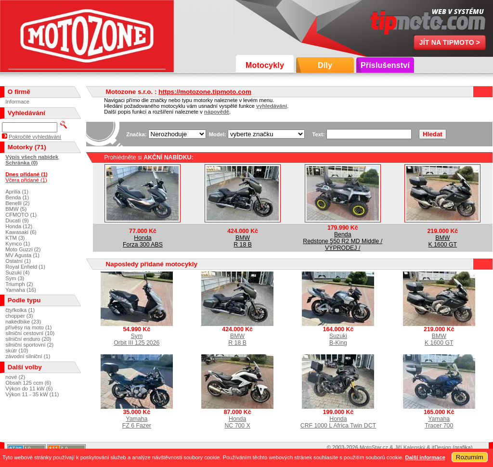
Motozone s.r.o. (87, 36)
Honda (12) (18, 226)
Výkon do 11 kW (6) (28, 388)
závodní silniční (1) (27, 356)
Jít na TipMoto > (449, 42)
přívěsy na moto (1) (28, 327)
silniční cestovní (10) (29, 333)
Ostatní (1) (18, 261)
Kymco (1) (17, 243)
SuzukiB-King (338, 339)
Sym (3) (14, 278)
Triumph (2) (19, 284)
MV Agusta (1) (22, 255)
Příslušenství (385, 65)
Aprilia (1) (16, 192)
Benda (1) (17, 197)
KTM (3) (15, 238)
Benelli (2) (17, 203)
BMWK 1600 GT (442, 241)
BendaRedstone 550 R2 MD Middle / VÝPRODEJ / (342, 241)
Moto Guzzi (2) (22, 249)
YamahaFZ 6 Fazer (136, 422)
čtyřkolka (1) (20, 310)
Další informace (425, 457)
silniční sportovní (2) (29, 345)
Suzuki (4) (17, 272)
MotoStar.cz (374, 447)
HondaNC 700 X (237, 422)
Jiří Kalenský (410, 447)
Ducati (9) (17, 220)
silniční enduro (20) (28, 339)
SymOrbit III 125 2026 (136, 339)
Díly (325, 65)
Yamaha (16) (20, 290)
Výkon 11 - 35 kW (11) (32, 394)
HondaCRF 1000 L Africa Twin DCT (338, 422)
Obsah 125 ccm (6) (28, 383)
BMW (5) (15, 209)
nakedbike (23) (23, 321)
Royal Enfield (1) (25, 267)
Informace (17, 101)
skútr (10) (16, 350)
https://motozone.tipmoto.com (204, 91)
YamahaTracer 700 (439, 422)
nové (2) (15, 377)
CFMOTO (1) (21, 215)
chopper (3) (19, 316)
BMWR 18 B (243, 241)
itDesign (441, 447)
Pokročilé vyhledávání (35, 137)
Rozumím (469, 457)
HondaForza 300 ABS (143, 241)
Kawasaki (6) (21, 232)
